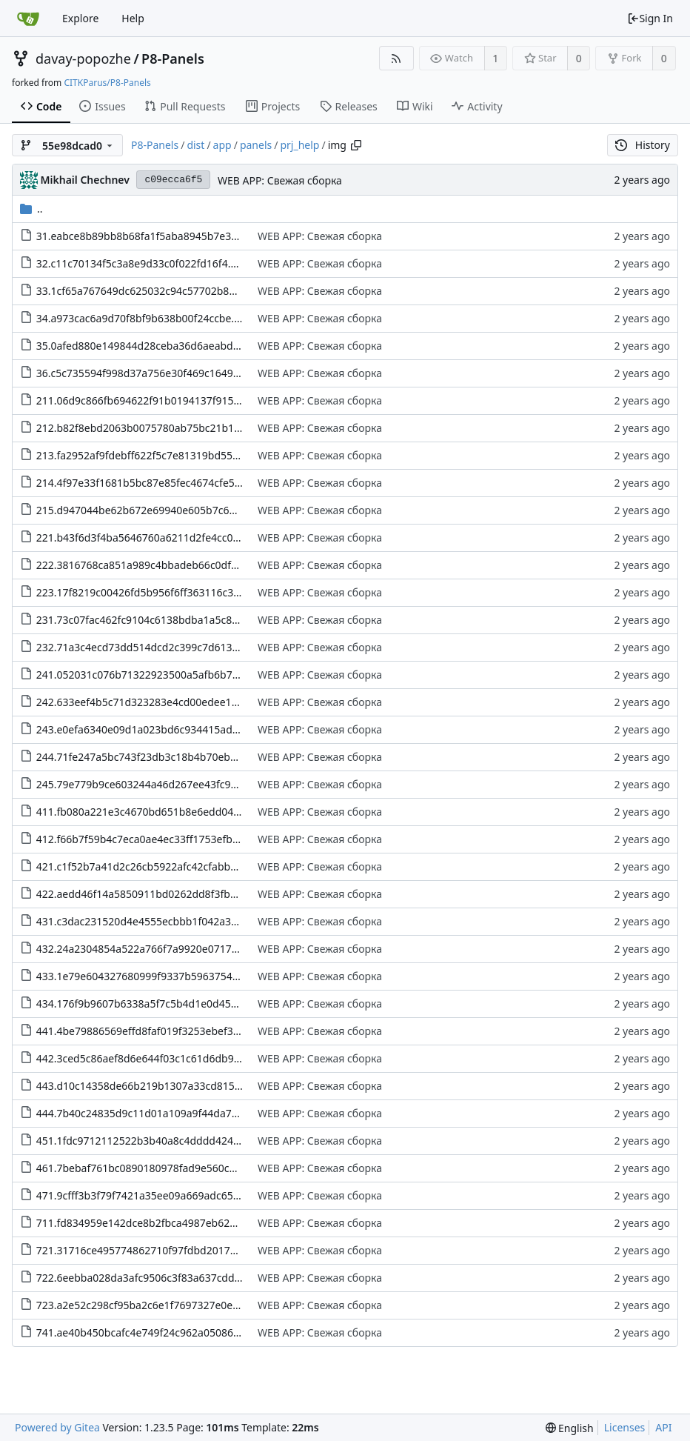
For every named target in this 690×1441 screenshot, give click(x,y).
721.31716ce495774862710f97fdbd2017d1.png (150, 1250)
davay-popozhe (83, 58)
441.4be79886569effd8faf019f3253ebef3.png (145, 1031)
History (642, 145)
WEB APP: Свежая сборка (280, 180)
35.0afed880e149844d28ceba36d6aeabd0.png (148, 346)
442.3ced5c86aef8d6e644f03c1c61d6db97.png (149, 1058)
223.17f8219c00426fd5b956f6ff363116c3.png (145, 592)
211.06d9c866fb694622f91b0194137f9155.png (149, 400)
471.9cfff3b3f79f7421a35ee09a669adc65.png (145, 1195)
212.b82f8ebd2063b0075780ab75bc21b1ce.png (151, 428)
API (663, 1427)
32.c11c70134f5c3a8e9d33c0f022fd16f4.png (143, 263)
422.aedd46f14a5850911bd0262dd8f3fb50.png (150, 894)
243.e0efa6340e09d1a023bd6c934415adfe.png (150, 729)
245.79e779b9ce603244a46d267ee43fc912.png (150, 784)
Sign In (650, 18)
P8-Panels (172, 58)
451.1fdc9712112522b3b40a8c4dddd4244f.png (150, 1141)
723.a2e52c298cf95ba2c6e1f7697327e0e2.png (148, 1305)
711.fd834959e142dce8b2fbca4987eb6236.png (150, 1223)
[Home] (28, 18)
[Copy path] (356, 145)
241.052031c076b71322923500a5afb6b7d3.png (151, 675)
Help (132, 18)
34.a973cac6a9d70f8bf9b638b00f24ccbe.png (144, 318)
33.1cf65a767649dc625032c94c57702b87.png (146, 291)
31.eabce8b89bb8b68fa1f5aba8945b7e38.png (147, 236)
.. (31, 209)
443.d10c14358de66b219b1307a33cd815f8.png (151, 1086)
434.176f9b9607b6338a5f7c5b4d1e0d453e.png (150, 1003)
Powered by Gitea (57, 1427)
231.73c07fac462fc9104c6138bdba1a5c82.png (148, 620)
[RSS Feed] (396, 58)
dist (195, 145)
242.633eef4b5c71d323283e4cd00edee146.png (151, 702)
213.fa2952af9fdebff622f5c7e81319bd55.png (145, 455)
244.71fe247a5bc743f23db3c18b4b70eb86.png (150, 757)
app (222, 145)
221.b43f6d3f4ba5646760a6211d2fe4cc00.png (148, 537)
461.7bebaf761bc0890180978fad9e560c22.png (150, 1168)
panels (256, 145)
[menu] (570, 1428)
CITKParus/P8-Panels (107, 82)
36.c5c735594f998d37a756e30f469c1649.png (145, 373)
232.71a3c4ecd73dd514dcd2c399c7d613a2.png (151, 647)
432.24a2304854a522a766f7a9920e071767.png (151, 949)
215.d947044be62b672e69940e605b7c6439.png (152, 510)
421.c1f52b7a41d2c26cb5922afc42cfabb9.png (147, 866)
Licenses (625, 1427)
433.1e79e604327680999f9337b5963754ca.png (150, 976)
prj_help (299, 145)
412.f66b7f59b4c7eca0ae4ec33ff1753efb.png (145, 839)
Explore (80, 18)
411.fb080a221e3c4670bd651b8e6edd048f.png (150, 812)
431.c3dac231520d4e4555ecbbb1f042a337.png (150, 921)
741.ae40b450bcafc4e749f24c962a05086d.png (149, 1332)
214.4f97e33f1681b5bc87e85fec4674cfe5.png (146, 483)
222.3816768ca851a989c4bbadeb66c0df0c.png (150, 565)
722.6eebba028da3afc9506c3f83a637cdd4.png (149, 1278)
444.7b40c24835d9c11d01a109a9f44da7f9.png (150, 1113)
